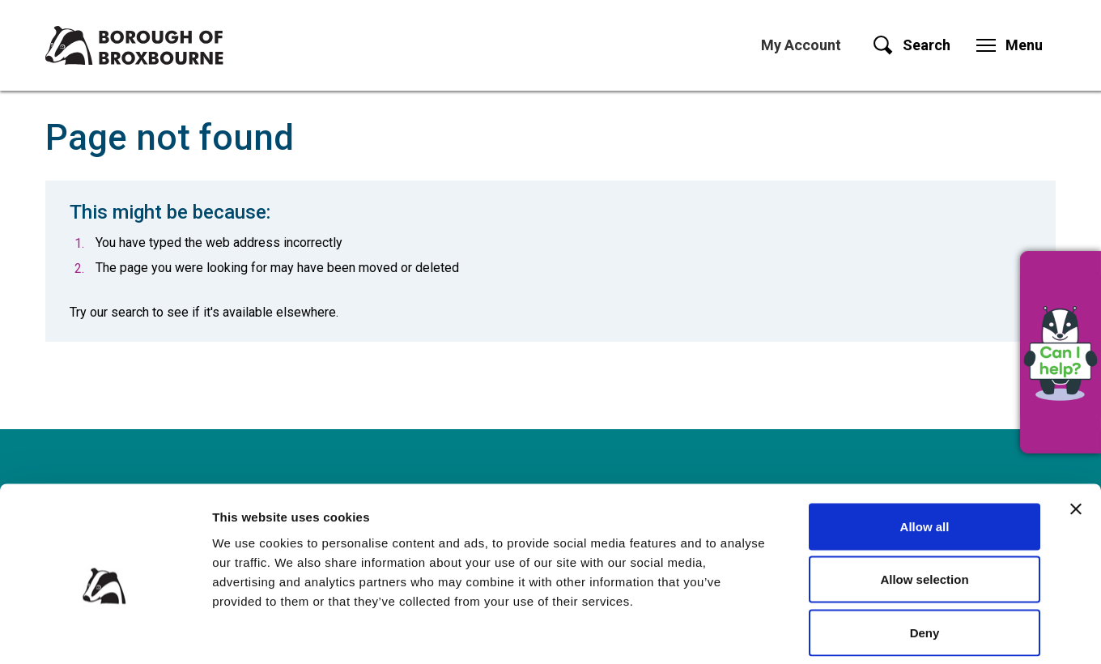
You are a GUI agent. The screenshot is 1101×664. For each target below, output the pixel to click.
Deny (925, 557)
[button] (1060, 352)
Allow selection (924, 505)
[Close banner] (1076, 434)
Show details (849, 632)
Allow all (925, 451)
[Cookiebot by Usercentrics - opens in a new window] (105, 632)
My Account (801, 44)
